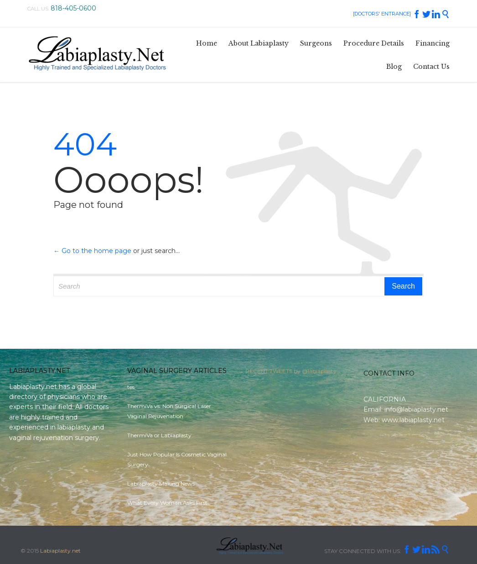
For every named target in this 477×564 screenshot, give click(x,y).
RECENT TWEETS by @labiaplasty (291, 372)
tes (131, 386)
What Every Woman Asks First (167, 502)
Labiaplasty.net (60, 550)
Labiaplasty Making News (161, 483)
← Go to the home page (92, 251)
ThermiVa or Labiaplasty (159, 435)
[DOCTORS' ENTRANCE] (382, 13)
